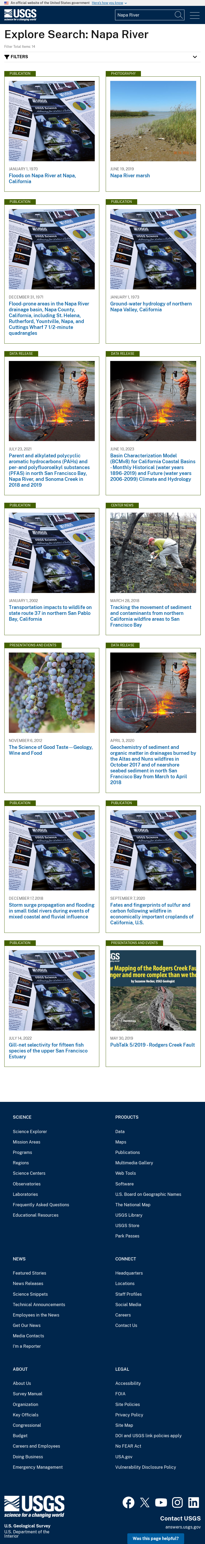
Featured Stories (29, 1273)
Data (120, 1131)
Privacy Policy (129, 1414)
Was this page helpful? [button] (156, 1538)
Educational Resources (35, 1215)
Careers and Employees (36, 1446)
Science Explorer (30, 1131)
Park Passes (127, 1236)
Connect (125, 1259)
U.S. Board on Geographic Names (148, 1194)
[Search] (179, 15)
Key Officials (25, 1414)
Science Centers (29, 1173)
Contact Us (126, 1325)
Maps (120, 1142)
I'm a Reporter (27, 1346)
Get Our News (27, 1325)
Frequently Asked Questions (41, 1204)
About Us (22, 1383)
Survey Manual (27, 1393)
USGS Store (127, 1225)
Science (22, 1117)
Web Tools (125, 1173)
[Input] (149, 15)
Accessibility (128, 1383)
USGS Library (129, 1215)
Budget (20, 1435)
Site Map (124, 1425)
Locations (125, 1283)
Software (124, 1184)
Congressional (27, 1425)
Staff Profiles (128, 1294)
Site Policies (127, 1404)
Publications (127, 1152)
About (20, 1369)
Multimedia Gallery (134, 1162)
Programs (22, 1152)
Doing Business (28, 1456)
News (19, 1259)
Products (127, 1117)
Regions (21, 1162)
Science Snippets (30, 1294)
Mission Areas (26, 1142)
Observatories (27, 1184)
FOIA (120, 1393)
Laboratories (25, 1194)
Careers (123, 1315)
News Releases (28, 1283)
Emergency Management (38, 1467)
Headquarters (129, 1273)
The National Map (133, 1204)
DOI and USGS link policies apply (148, 1435)
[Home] (20, 19)
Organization (25, 1404)
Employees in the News (36, 1315)
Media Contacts (28, 1335)
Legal (122, 1369)
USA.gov (123, 1456)
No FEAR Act (128, 1446)
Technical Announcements (39, 1304)
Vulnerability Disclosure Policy (145, 1467)
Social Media (128, 1304)
